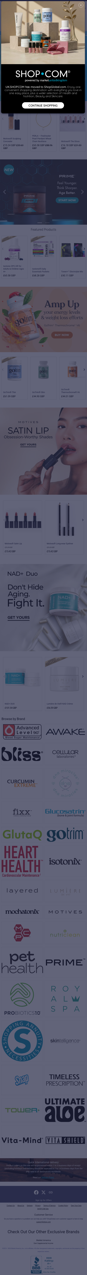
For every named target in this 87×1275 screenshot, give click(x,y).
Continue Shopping (43, 105)
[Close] (81, 5)
